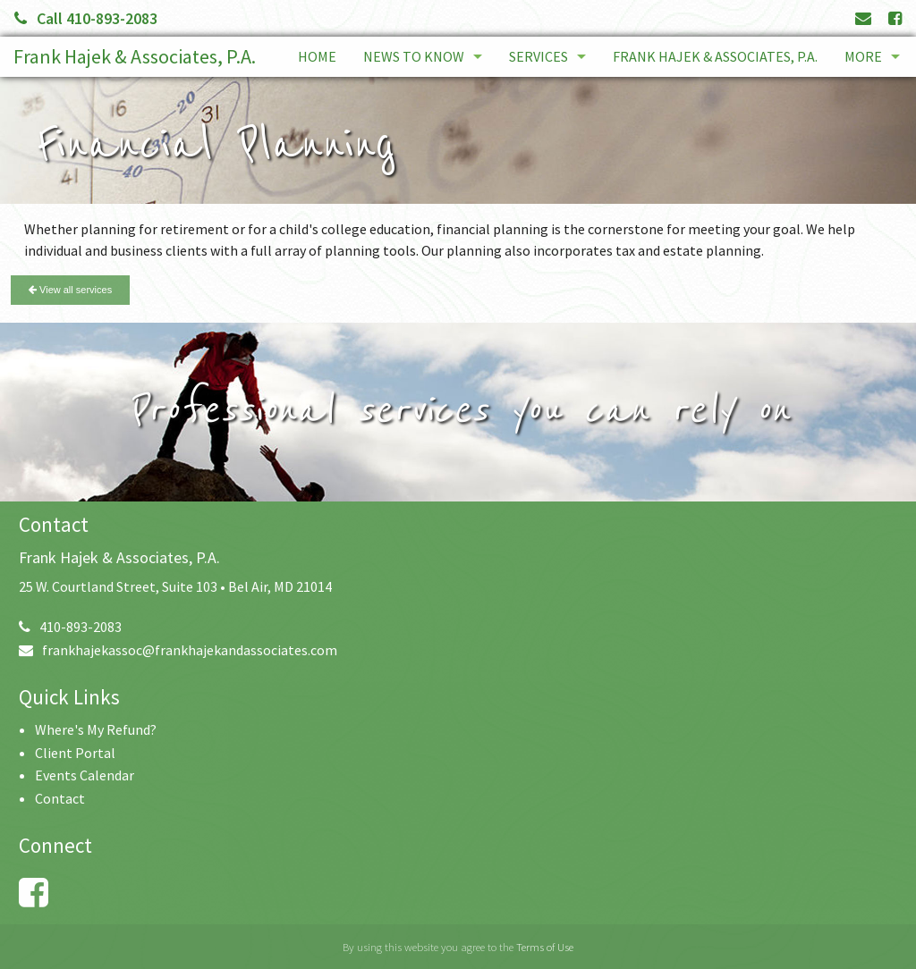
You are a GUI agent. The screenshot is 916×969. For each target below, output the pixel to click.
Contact (60, 798)
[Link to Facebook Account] (895, 18)
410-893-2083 (70, 627)
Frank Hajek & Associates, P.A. (134, 56)
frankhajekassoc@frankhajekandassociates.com (178, 650)
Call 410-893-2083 (85, 18)
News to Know (413, 56)
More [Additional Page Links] (863, 56)
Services (538, 56)
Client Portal (75, 753)
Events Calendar (84, 775)
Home (317, 56)
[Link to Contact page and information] (863, 18)
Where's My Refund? (96, 729)
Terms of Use (544, 947)
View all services (70, 289)
